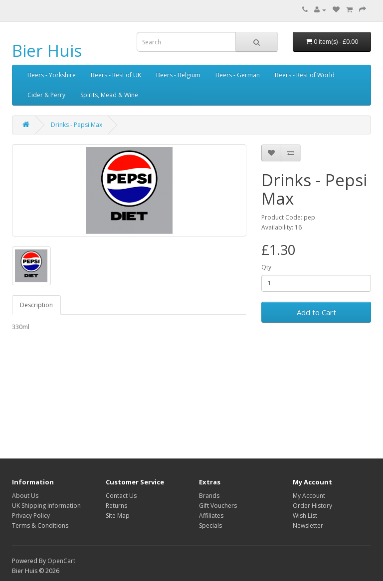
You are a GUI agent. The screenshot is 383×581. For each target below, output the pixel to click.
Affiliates (211, 515)
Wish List (305, 515)
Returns (116, 505)
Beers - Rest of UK (116, 75)
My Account (309, 495)
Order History (312, 505)
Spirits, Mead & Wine (109, 95)
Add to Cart (316, 312)
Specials (210, 525)
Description (36, 305)
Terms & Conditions (40, 525)
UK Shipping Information (46, 505)
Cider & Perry (46, 95)
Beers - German (237, 75)
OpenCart (61, 561)
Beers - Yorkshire (51, 75)
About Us (25, 495)
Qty (266, 267)
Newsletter (308, 525)
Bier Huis (47, 50)
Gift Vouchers (218, 505)
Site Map (118, 515)
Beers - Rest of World (305, 75)
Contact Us (121, 495)
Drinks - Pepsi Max (76, 124)
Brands (209, 495)
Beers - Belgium (178, 75)
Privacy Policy (31, 515)
